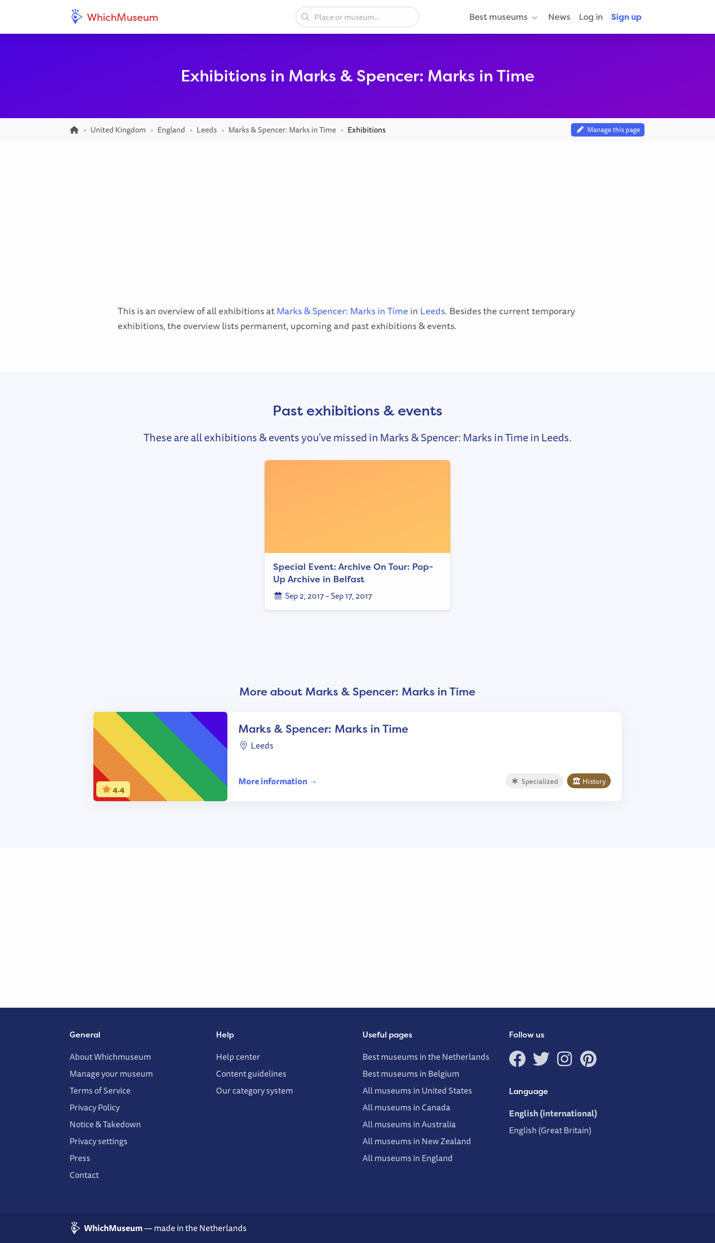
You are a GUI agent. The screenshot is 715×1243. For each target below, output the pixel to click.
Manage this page (608, 129)
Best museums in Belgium (410, 1073)
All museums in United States (417, 1090)
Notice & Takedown (105, 1124)
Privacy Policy (95, 1107)
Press (80, 1158)
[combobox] (357, 16)
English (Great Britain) (550, 1130)
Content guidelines (251, 1073)
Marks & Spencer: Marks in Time (342, 310)
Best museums (504, 16)
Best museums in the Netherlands (426, 1056)
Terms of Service (100, 1090)
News (559, 16)
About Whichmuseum (110, 1056)
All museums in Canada (406, 1107)
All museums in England (407, 1158)
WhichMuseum (114, 17)
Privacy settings (99, 1141)
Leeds (432, 310)
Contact (84, 1174)
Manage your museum (111, 1073)
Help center (238, 1056)
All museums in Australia (409, 1124)
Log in (591, 16)
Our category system (254, 1090)
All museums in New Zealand (416, 1141)
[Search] (305, 16)
